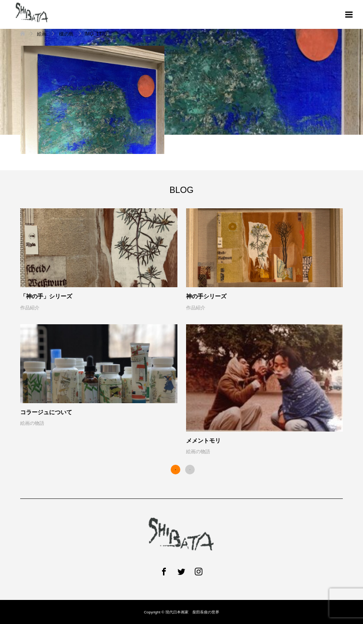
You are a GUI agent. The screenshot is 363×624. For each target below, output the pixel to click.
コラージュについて (46, 412)
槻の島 (66, 34)
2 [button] (190, 469)
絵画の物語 (32, 423)
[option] (185, 332)
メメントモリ (203, 440)
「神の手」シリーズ (46, 296)
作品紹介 (29, 307)
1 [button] (175, 469)
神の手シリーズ (206, 296)
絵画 (42, 34)
